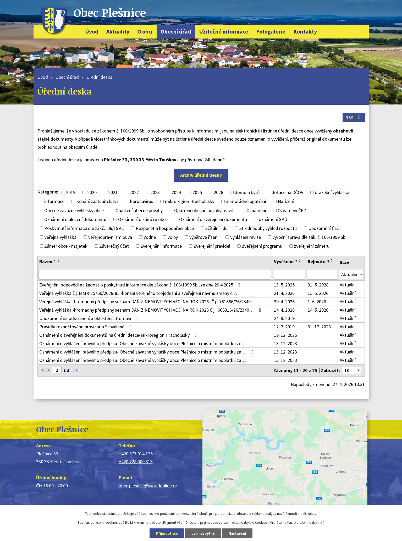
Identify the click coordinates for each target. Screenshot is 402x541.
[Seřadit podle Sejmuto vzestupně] (332, 259)
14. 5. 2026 (318, 310)
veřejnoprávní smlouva (110, 237)
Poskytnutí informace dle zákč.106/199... (84, 228)
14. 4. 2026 (284, 310)
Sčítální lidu (216, 228)
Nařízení (286, 201)
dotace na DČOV (287, 192)
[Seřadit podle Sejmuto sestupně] (332, 262)
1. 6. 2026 (317, 302)
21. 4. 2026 (284, 293)
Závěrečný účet (114, 246)
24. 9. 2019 (284, 318)
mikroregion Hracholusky (189, 201)
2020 (92, 192)
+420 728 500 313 (136, 462)
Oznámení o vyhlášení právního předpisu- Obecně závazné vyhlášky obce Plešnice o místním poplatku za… (147, 352)
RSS (353, 118)
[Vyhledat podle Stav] (351, 274)
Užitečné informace (223, 31)
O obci (145, 31)
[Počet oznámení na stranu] (351, 370)
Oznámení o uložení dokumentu (75, 219)
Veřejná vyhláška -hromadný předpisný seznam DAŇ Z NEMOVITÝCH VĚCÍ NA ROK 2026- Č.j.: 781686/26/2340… (152, 302)
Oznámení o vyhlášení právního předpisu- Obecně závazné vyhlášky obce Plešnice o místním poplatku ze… (147, 343)
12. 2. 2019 (284, 327)
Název (47, 261)
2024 (176, 192)
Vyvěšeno (285, 261)
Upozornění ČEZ (324, 228)
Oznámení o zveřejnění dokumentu (213, 219)
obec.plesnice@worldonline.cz (148, 486)
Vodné (150, 237)
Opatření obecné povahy (139, 210)
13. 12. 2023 (285, 343)
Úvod (91, 31)
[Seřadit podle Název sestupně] (59, 262)
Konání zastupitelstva (97, 201)
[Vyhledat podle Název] (154, 275)
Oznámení (256, 210)
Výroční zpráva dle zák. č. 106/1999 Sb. (309, 237)
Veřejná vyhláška (60, 237)
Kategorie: (47, 192)
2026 (218, 192)
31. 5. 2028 (318, 285)
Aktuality (117, 31)
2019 (70, 192)
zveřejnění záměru (311, 246)
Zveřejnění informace (161, 246)
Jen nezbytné (203, 533)
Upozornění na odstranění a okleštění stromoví (90, 318)
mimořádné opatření (246, 201)
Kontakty (305, 31)
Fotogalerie (270, 31)
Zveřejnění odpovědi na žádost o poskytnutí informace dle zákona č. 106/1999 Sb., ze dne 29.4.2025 (141, 285)
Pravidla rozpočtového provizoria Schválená (86, 327)
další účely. (308, 513)
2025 (197, 192)
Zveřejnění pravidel (212, 246)
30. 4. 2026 (284, 302)
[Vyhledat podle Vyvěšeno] (289, 275)
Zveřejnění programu (262, 246)
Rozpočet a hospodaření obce (165, 228)
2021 (113, 192)
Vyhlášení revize (245, 237)
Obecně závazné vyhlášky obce (74, 210)
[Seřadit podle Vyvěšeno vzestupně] (300, 259)
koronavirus (141, 201)
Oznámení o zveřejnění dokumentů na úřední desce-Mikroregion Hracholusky (119, 335)
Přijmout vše (167, 533)
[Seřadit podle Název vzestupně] (59, 259)
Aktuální (348, 285)
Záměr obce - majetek (65, 246)
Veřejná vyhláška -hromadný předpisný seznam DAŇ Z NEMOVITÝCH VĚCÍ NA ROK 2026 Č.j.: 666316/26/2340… (151, 310)
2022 (134, 192)
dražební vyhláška (332, 192)
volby (173, 237)
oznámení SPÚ (273, 219)
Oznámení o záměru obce (143, 219)
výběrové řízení (203, 237)
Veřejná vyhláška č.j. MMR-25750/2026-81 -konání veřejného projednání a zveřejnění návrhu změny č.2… (144, 293)
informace (54, 201)
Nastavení (237, 533)
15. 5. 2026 (318, 293)
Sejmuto (318, 261)
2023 (155, 192)
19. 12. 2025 (285, 335)
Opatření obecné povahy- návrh (204, 210)
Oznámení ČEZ (292, 210)
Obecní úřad (176, 31)
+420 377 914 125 (136, 454)
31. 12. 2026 (319, 327)
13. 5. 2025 (284, 285)
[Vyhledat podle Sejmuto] (322, 275)
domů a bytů (247, 192)
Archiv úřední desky (201, 175)
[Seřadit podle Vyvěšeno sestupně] (300, 262)
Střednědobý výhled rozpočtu (268, 228)
